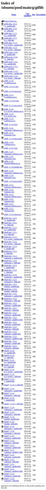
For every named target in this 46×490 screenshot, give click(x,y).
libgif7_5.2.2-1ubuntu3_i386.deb (11, 480)
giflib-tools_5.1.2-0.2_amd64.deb (11, 63)
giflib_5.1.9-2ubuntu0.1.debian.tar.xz (13, 172)
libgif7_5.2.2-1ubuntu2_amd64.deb (12, 446)
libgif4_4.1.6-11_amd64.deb (9, 352)
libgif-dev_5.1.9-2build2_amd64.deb (11, 285)
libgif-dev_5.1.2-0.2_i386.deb (10, 233)
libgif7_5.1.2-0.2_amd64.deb (10, 361)
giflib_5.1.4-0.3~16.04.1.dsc (10, 115)
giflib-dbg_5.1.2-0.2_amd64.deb (10, 34)
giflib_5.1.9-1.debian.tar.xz (9, 143)
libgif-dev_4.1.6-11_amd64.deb (10, 219)
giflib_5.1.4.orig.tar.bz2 (13, 139)
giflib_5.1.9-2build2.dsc (13, 167)
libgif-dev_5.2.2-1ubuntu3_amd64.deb (12, 333)
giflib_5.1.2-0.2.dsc (11, 101)
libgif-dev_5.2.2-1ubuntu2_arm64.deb (12, 323)
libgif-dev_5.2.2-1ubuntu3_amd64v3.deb (13, 338)
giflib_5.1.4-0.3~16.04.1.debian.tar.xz (13, 110)
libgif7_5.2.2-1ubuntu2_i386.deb (11, 461)
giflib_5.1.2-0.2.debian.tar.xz (10, 96)
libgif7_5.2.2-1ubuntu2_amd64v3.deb (13, 451)
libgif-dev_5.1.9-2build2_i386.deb (10, 290)
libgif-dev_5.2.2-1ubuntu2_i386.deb (11, 328)
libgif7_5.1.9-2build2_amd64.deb (11, 418)
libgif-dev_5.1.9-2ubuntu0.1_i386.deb (12, 300)
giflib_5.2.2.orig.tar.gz (12, 214)
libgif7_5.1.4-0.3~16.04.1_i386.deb (12, 375)
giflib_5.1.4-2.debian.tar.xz (9, 120)
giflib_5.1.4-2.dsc (11, 124)
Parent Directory (10, 21)
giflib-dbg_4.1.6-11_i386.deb (10, 30)
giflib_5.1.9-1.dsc (11, 148)
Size (33, 15)
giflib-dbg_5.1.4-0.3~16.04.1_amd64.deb (13, 44)
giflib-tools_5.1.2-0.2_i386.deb (11, 68)
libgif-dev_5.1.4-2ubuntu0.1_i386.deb (12, 262)
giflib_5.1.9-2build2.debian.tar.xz (12, 162)
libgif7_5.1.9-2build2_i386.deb (10, 423)
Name (13, 15)
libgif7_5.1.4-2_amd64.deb (9, 380)
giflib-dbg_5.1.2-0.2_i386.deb (10, 39)
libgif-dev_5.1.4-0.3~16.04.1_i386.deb (12, 243)
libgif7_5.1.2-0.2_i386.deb (9, 366)
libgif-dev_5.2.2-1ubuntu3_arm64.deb (12, 342)
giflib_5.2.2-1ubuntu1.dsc (9, 191)
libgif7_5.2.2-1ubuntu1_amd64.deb (12, 437)
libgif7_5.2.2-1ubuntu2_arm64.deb (12, 456)
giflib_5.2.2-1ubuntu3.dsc (9, 210)
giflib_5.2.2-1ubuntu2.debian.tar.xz (12, 195)
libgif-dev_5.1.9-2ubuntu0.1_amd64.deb (13, 295)
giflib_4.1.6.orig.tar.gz (12, 91)
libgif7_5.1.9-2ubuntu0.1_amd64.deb (13, 427)
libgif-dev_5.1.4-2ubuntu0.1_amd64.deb (13, 257)
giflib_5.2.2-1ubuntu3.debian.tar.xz (12, 205)
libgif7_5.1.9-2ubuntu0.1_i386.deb (12, 432)
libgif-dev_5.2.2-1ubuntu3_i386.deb (11, 347)
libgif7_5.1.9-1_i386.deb (13, 404)
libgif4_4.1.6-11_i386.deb (9, 356)
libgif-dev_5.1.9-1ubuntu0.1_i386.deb (12, 281)
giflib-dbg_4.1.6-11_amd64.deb (10, 25)
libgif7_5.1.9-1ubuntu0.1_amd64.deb (13, 409)
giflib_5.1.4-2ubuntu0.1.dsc (10, 134)
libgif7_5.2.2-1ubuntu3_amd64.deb (12, 465)
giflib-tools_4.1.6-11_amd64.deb (11, 53)
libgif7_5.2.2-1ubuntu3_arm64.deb (12, 475)
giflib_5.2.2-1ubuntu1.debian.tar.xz (12, 186)
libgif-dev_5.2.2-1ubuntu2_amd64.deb (12, 314)
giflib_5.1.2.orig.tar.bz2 (13, 106)
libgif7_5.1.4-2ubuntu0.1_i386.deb (12, 394)
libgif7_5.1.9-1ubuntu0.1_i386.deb (12, 413)
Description (41, 15)
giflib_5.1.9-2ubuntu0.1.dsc (10, 177)
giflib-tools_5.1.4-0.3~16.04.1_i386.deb (12, 77)
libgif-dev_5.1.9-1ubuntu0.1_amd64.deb (13, 276)
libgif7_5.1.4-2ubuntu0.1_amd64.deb (13, 390)
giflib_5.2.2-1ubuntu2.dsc (9, 200)
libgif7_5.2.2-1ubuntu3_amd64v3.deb (13, 470)
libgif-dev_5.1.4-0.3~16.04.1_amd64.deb (13, 238)
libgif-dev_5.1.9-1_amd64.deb (10, 266)
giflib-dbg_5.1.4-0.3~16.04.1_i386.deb (12, 49)
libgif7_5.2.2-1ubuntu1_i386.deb (11, 442)
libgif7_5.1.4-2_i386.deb (13, 385)
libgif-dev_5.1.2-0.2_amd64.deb (10, 229)
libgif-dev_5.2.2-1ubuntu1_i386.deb (11, 309)
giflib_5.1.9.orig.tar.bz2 (13, 181)
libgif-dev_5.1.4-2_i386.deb (10, 252)
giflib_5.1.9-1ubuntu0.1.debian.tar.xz (13, 153)
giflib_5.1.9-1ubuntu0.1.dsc (10, 158)
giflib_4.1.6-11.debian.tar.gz (10, 82)
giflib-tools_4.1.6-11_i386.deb (11, 58)
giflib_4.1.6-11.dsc (11, 87)
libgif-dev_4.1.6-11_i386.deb (10, 224)
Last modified (27, 15)
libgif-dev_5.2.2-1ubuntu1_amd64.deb (12, 304)
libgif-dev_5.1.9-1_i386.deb (10, 271)
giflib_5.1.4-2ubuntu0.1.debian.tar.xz (13, 129)
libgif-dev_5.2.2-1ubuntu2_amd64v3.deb (13, 319)
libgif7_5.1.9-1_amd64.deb (9, 399)
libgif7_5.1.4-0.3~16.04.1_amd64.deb (13, 371)
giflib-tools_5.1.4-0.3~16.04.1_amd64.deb (13, 72)
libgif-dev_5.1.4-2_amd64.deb (10, 248)
